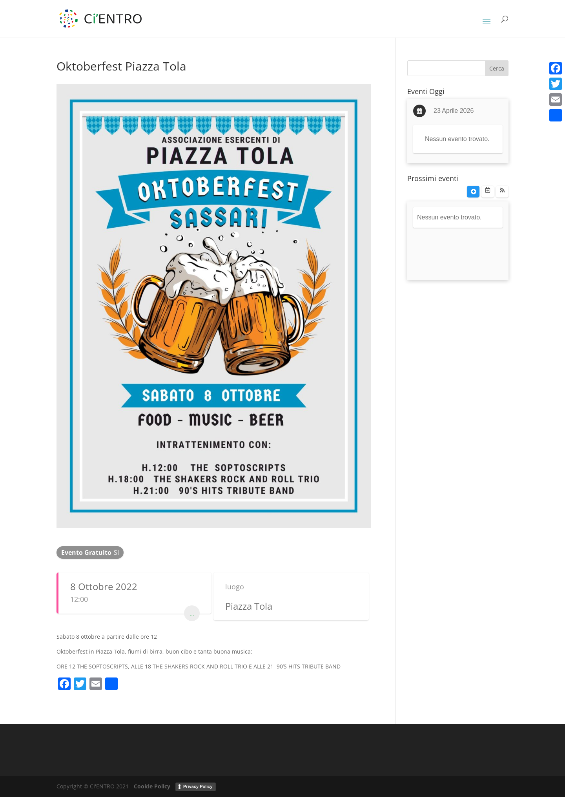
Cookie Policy (152, 786)
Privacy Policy (198, 786)
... (192, 613)
